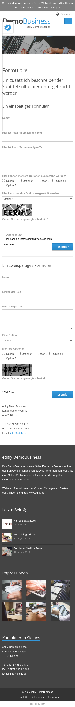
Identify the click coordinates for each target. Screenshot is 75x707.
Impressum (54, 697)
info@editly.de (18, 433)
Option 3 (44, 180)
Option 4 (61, 180)
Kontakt (23, 697)
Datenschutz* (14, 234)
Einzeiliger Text (11, 291)
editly (43, 704)
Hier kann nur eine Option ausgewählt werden (30, 193)
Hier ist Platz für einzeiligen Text (22, 132)
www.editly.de (37, 492)
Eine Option (9, 335)
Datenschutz (37, 697)
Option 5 (11, 185)
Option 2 (28, 180)
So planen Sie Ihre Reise (28, 548)
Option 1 (11, 180)
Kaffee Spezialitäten (25, 520)
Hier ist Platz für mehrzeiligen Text (23, 147)
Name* (6, 277)
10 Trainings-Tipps (24, 534)
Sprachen (66, 14)
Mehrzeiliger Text (12, 306)
